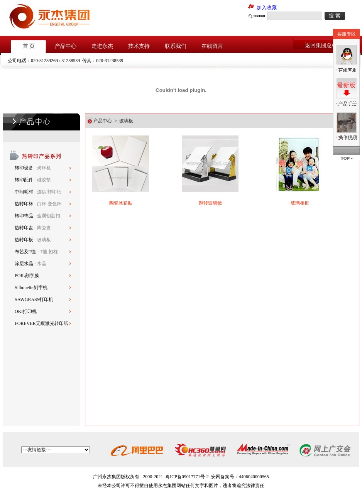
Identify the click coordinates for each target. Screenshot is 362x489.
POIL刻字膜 (27, 275)
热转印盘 (24, 227)
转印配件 (24, 180)
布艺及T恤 (25, 251)
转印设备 (24, 168)
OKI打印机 (26, 311)
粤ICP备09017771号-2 (187, 476)
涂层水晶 (24, 263)
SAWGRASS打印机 (34, 299)
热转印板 (24, 239)
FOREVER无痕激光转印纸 (41, 323)
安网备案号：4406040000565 (240, 476)
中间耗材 (24, 192)
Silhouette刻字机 (31, 287)
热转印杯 (24, 203)
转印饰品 (24, 215)
